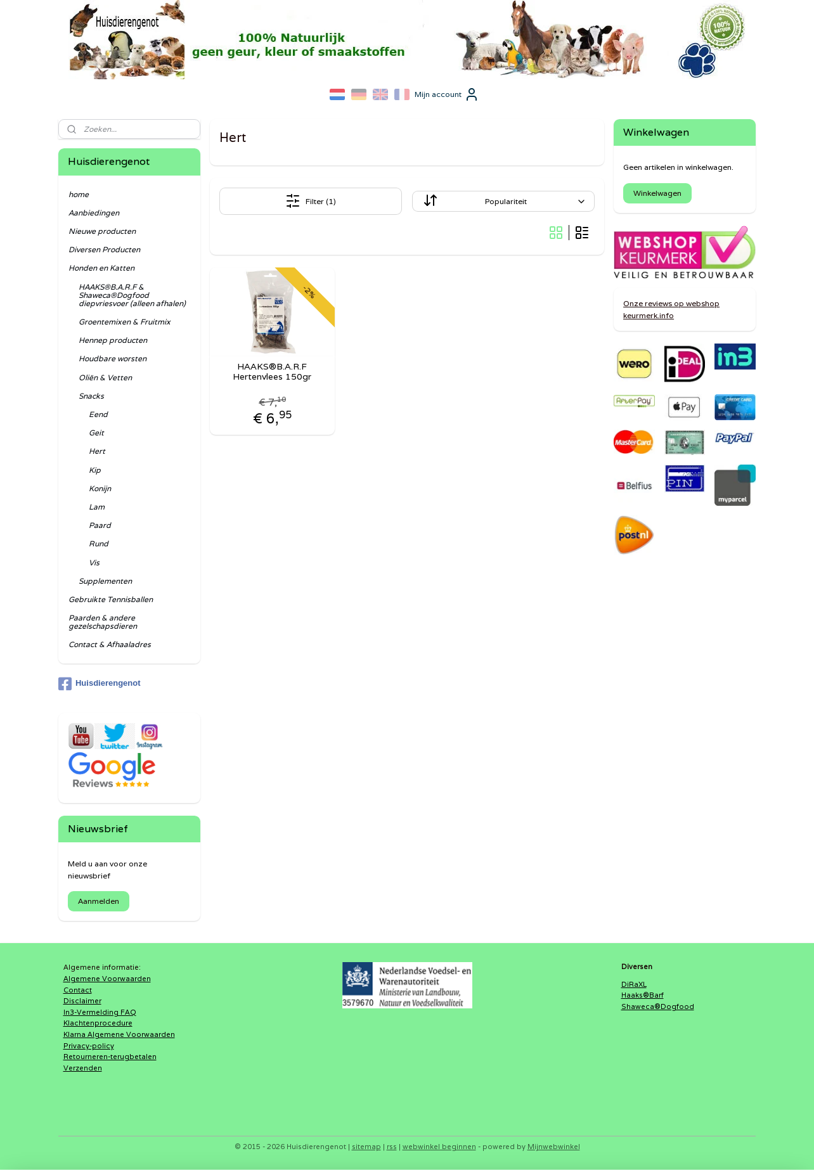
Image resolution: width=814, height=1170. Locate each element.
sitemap (366, 1146)
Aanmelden (98, 901)
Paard (100, 525)
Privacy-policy (88, 1045)
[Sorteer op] (503, 201)
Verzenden (82, 1068)
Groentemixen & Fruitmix (125, 321)
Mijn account (447, 94)
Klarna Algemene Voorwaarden (119, 1034)
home (78, 194)
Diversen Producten (104, 249)
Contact (77, 990)
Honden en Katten (101, 268)
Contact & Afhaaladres (109, 644)
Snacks (91, 396)
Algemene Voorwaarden (107, 978)
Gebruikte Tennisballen (110, 599)
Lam (97, 506)
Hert (97, 451)
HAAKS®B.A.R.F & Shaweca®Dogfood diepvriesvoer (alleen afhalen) (132, 295)
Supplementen (105, 581)
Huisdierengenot (99, 683)
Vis (94, 562)
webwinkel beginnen (439, 1146)
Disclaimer (82, 1000)
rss (392, 1146)
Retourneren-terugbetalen (110, 1056)
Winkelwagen (657, 193)
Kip (95, 470)
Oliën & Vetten (105, 377)
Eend (98, 414)
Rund (98, 543)
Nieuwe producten (102, 231)
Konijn (100, 488)
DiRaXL (634, 984)
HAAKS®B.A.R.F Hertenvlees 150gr (272, 372)
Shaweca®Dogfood (657, 1006)
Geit (96, 432)
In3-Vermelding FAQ (99, 1012)
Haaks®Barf (642, 995)
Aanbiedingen (93, 212)
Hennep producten (113, 340)
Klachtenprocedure (97, 1023)
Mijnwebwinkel (553, 1146)
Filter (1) (310, 201)
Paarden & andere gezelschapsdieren (102, 622)
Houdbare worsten (112, 358)
